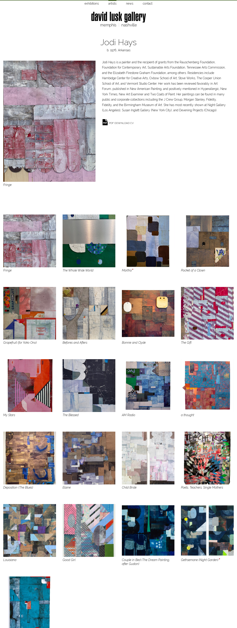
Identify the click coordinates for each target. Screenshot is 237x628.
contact (147, 3)
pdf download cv (121, 123)
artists (112, 3)
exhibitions (92, 3)
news (129, 3)
